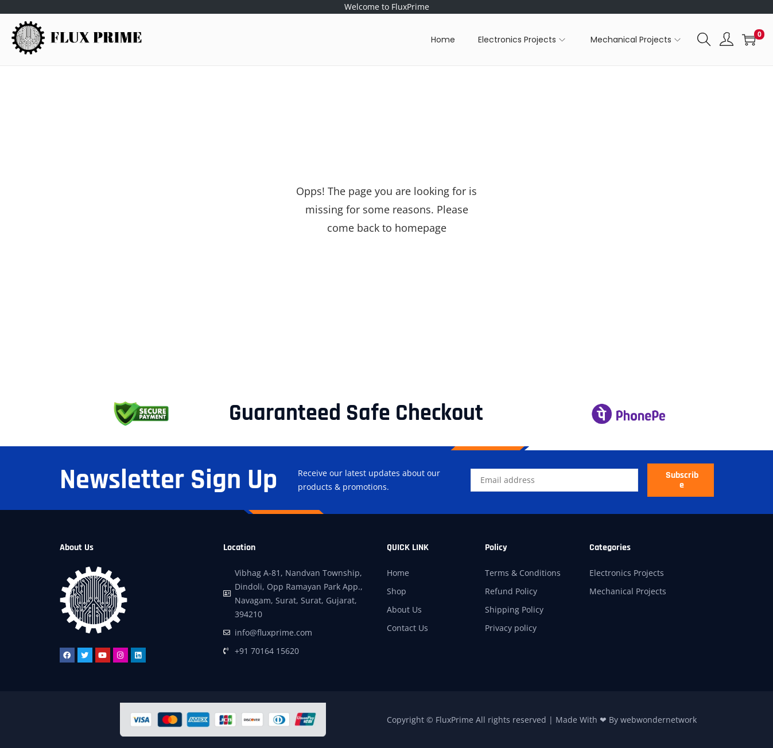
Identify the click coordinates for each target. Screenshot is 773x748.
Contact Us (407, 627)
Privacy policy (511, 627)
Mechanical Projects (627, 591)
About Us (404, 609)
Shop (396, 591)
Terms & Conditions (523, 572)
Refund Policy (511, 591)
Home (398, 572)
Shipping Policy (514, 609)
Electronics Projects (626, 572)
